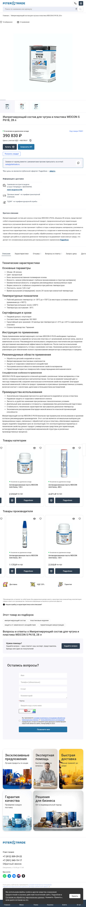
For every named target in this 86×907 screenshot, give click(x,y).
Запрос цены (71, 254)
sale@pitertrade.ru (12, 164)
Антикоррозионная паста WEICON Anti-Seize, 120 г (23, 486)
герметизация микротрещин (52, 625)
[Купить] (10, 147)
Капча (22, 701)
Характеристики (21, 254)
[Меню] (81, 3)
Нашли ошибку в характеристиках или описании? (24, 604)
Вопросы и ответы (53, 254)
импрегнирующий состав (15, 620)
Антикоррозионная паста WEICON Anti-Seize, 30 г (23, 556)
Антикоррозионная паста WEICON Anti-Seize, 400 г (62, 486)
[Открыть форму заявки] (84, 450)
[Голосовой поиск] (76, 9)
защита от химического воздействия (20, 625)
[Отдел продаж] (75, 3)
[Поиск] (80, 9)
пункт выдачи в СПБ (14, 190)
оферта (52, 171)
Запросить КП (26, 147)
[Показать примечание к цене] (30, 140)
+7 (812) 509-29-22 (12, 856)
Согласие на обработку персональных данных (25, 897)
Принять (75, 896)
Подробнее (64, 240)
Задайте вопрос (70, 646)
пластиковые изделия (39, 620)
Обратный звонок (12, 864)
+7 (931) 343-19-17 (12, 860)
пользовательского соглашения (52, 720)
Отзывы (37, 254)
